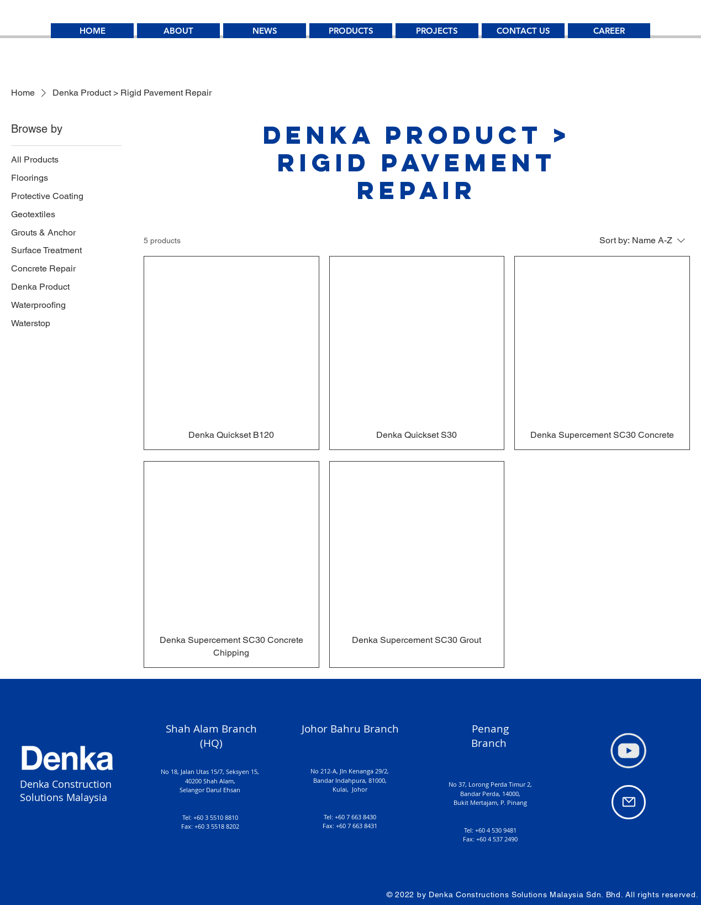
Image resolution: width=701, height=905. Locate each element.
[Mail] (629, 802)
